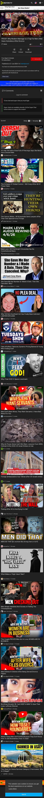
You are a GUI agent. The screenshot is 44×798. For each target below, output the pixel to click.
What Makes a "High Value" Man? (13, 574)
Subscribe (36, 59)
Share (14, 50)
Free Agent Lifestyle (8, 58)
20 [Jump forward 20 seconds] (31, 34)
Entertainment (24, 63)
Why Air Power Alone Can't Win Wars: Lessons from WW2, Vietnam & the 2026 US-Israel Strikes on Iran (22, 445)
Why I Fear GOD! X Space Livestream (14, 379)
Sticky (25, 121)
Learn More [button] (13, 789)
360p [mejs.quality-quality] (38, 34)
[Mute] (35, 34)
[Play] (2, 34)
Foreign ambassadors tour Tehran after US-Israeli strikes (21, 477)
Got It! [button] (24, 794)
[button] (36, 3)
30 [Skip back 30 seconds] (28, 34)
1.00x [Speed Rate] (25, 34)
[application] (22, 24)
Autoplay (35, 121)
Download (28, 50)
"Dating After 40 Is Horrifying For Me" (14, 509)
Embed (21, 50)
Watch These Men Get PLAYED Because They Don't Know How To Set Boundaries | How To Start (21, 738)
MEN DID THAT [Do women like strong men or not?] (19, 542)
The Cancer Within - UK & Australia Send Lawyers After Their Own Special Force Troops (21, 217)
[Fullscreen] (41, 34)
